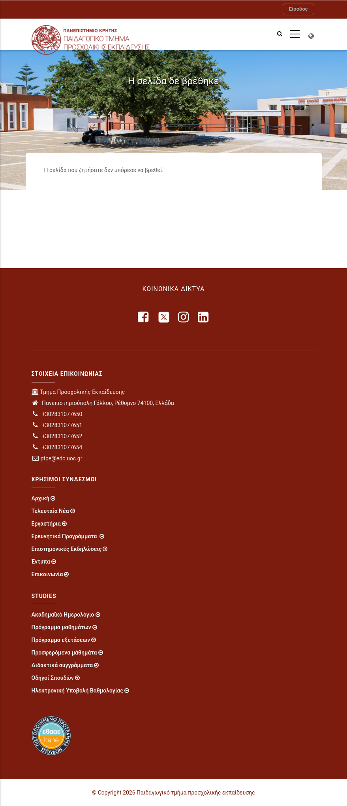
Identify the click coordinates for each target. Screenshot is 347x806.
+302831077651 (57, 425)
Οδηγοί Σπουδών (53, 678)
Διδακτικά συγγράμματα (62, 665)
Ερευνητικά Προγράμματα (65, 536)
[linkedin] (204, 317)
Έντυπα (41, 561)
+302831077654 (57, 447)
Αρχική (41, 498)
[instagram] (184, 317)
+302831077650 (57, 414)
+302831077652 (57, 436)
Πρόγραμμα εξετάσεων (61, 640)
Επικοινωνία (47, 574)
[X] (164, 317)
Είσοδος (298, 9)
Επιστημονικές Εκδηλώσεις (67, 549)
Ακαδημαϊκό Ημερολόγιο (63, 614)
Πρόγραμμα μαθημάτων (61, 627)
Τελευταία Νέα (50, 511)
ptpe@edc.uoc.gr (57, 458)
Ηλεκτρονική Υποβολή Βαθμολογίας (77, 690)
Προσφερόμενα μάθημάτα (64, 652)
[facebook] (144, 317)
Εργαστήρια (46, 523)
